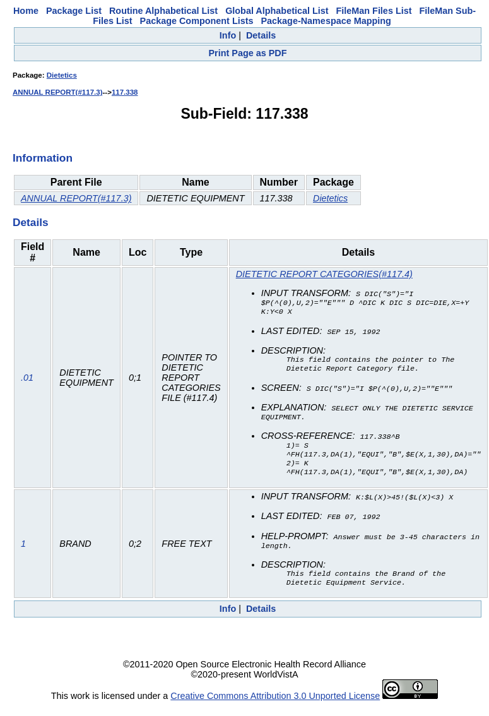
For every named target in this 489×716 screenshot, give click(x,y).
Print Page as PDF (248, 53)
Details (261, 35)
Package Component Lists (197, 21)
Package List (74, 11)
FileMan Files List (374, 11)
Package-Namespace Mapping (326, 21)
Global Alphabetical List (276, 11)
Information (43, 158)
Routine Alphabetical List (163, 11)
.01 (27, 381)
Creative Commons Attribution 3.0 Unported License (275, 706)
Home (25, 11)
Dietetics (62, 75)
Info (228, 35)
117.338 (125, 92)
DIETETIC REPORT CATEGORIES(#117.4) (324, 274)
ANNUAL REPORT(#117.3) (57, 92)
